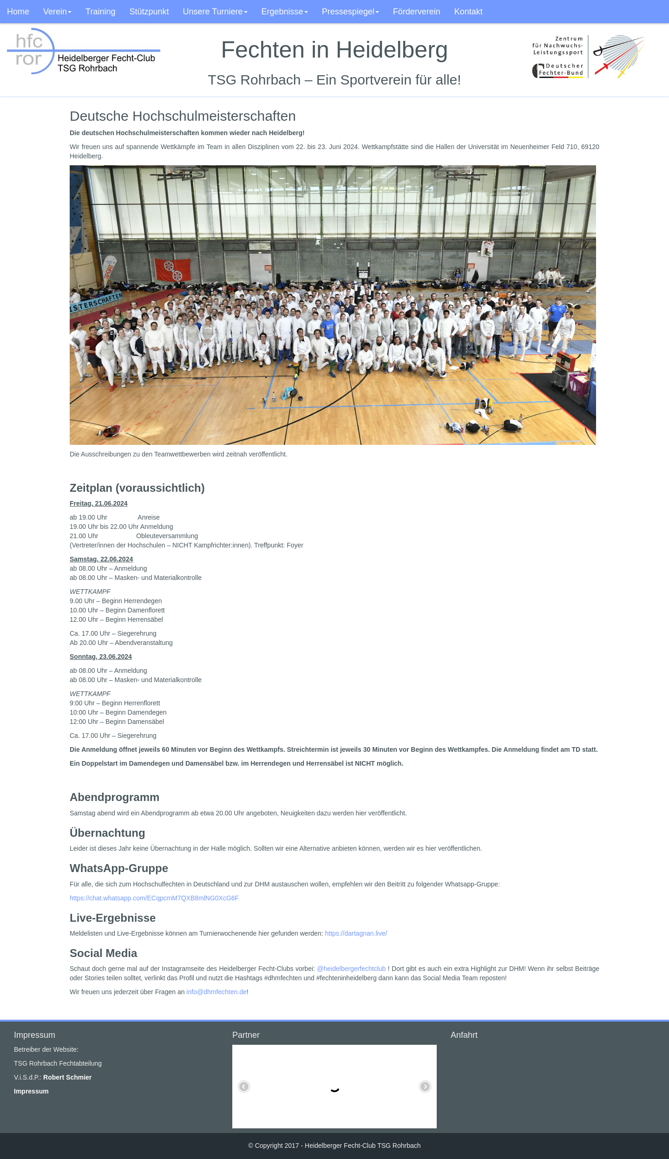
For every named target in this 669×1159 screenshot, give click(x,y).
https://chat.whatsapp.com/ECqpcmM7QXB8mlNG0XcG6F (154, 898)
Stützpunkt (149, 11)
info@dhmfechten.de (216, 992)
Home (18, 11)
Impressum (31, 1091)
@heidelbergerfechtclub (351, 968)
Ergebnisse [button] (285, 11)
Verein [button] (57, 11)
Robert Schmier (67, 1077)
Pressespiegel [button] (350, 11)
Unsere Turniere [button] (215, 11)
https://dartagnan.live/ (356, 933)
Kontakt (468, 11)
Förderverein (416, 11)
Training (100, 11)
